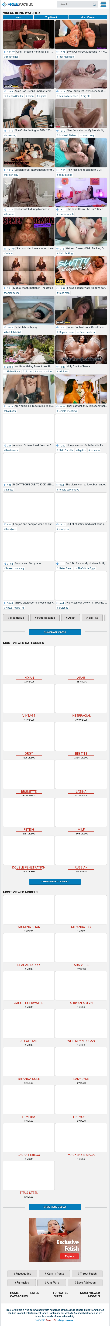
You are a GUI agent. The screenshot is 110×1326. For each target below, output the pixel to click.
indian (29, 662)
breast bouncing (15, 568)
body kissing (65, 174)
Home (17, 2)
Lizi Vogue (81, 1101)
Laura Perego (29, 1140)
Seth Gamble (66, 450)
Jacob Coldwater (29, 988)
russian (81, 852)
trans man (64, 293)
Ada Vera (81, 950)
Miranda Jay (81, 912)
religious (63, 371)
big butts (11, 411)
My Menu (103, 4)
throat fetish (88, 1273)
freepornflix (51, 1320)
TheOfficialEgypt (86, 568)
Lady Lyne (81, 1064)
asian (30, 96)
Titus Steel (29, 1177)
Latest (18, 17)
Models (94, 1296)
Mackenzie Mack (81, 1140)
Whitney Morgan (81, 1026)
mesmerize (12, 56)
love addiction (85, 1282)
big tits (42, 96)
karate (9, 489)
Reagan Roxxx (29, 950)
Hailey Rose (13, 371)
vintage (29, 700)
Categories (19, 1296)
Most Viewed (88, 17)
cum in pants (55, 1273)
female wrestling (67, 411)
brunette (95, 450)
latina (81, 776)
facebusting (23, 1273)
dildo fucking (65, 253)
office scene (12, 293)
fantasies (22, 1282)
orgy (29, 738)
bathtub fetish (13, 332)
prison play (12, 174)
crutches (63, 607)
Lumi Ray (29, 1101)
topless (10, 214)
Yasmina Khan (29, 912)
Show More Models (54, 1206)
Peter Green (65, 568)
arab (81, 662)
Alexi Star (29, 1026)
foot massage (66, 56)
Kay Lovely (88, 135)
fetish (29, 814)
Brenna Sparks (14, 96)
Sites (58, 1296)
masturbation (44, 371)
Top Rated (51, 17)
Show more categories (55, 881)
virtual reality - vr (15, 607)
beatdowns (12, 450)
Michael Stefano (68, 135)
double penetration (29, 852)
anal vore (52, 1282)
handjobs (11, 529)
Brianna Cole (29, 1064)
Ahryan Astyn (81, 988)
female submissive (68, 489)
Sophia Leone (66, 332)
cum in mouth (66, 214)
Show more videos (55, 632)
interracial (81, 700)
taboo (9, 253)
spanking (11, 135)
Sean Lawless (87, 332)
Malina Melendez (68, 96)
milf (81, 814)
